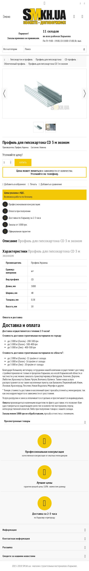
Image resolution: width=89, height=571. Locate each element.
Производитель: (8, 147)
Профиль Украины (39, 262)
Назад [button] (4, 93)
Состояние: (35, 147)
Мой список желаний (80, 3)
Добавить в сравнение (51, 184)
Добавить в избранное (15, 184)
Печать (33, 184)
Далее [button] (85, 93)
